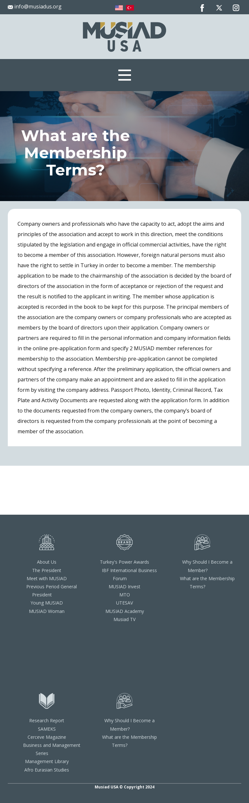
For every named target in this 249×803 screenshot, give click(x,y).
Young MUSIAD (46, 603)
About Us (46, 562)
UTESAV (124, 603)
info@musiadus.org (35, 7)
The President (46, 570)
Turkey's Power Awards (124, 562)
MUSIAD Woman (47, 611)
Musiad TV (124, 619)
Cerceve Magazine (47, 737)
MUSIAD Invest (124, 586)
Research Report (46, 720)
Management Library (47, 761)
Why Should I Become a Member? (207, 566)
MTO (124, 595)
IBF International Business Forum (129, 574)
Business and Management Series (51, 749)
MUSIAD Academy (124, 611)
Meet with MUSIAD (47, 578)
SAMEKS (47, 729)
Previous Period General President (51, 590)
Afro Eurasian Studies (46, 770)
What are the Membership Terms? (207, 582)
